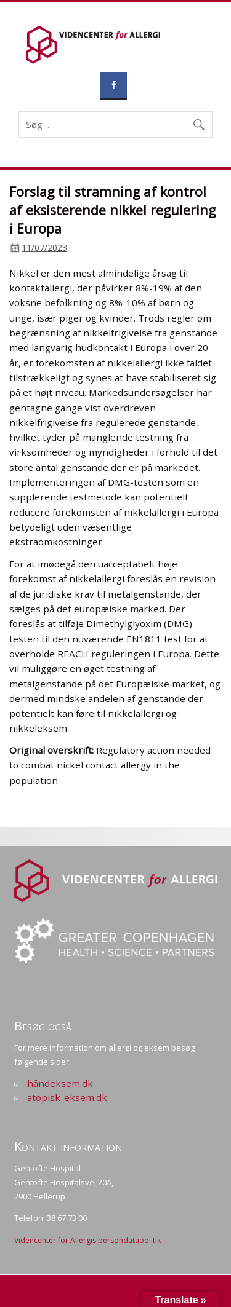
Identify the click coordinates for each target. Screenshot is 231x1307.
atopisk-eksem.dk (67, 1097)
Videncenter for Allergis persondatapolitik (87, 1240)
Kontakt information (68, 1146)
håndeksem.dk (60, 1083)
